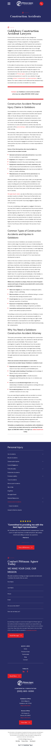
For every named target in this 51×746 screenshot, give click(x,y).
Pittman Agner (21, 74)
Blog (25, 658)
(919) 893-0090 (25, 692)
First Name (10, 582)
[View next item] (32, 542)
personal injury (33, 78)
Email (9, 600)
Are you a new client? (14, 606)
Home (25, 650)
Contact (25, 661)
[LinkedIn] (23, 672)
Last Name (10, 588)
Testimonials (25, 655)
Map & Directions (25, 706)
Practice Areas (25, 653)
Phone (9, 594)
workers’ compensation (19, 78)
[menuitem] (24, 454)
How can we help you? (14, 612)
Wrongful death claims (14, 194)
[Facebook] (27, 672)
